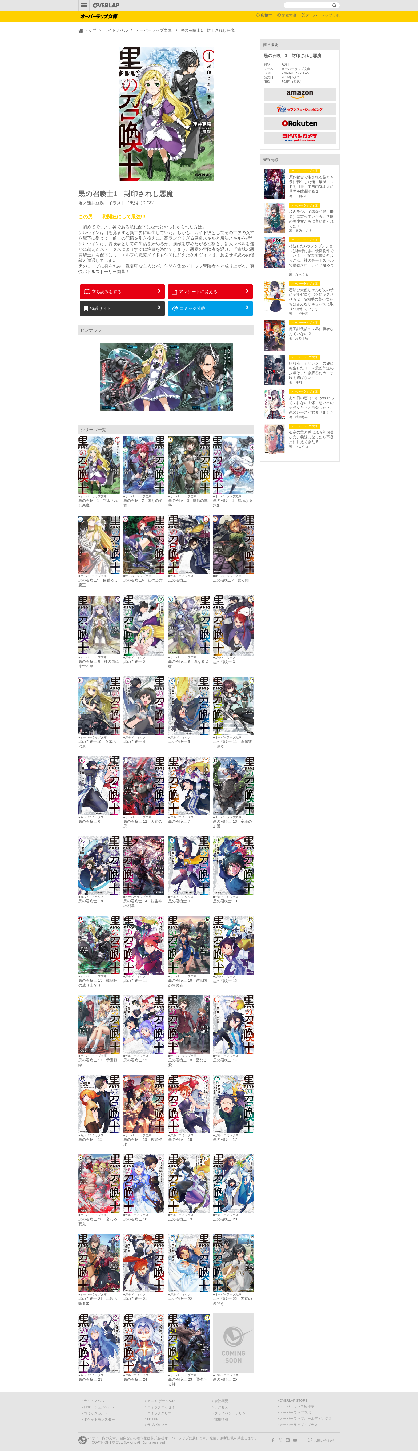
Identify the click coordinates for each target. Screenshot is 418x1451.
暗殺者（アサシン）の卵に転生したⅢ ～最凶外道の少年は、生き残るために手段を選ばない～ (311, 370)
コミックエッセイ (161, 1407)
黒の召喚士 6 (89, 821)
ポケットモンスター (99, 1419)
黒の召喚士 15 (90, 1139)
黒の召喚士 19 (180, 1219)
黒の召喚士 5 (179, 741)
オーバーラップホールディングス (306, 1419)
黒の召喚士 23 (90, 1379)
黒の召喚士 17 (225, 1139)
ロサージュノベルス (99, 1407)
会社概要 (221, 1401)
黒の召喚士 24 (135, 1379)
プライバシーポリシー (231, 1413)
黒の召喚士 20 (225, 1219)
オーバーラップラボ (323, 15)
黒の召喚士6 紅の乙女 (143, 580)
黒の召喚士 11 (135, 981)
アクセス (221, 1407)
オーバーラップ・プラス (299, 1425)
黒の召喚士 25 (225, 1379)
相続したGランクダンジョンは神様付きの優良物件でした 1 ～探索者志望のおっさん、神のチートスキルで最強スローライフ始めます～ (311, 258)
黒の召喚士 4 (134, 741)
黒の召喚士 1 (179, 580)
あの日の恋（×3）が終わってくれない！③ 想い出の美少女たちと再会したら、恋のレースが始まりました (311, 405)
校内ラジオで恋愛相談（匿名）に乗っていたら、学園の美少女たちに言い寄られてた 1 (311, 218)
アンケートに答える (194, 291)
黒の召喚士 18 (135, 1219)
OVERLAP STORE (294, 1401)
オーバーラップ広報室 (297, 1406)
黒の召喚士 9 (179, 901)
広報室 (266, 15)
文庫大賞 (289, 15)
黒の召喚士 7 (179, 821)
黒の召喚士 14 (225, 1060)
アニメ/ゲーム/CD (161, 1401)
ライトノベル (116, 30)
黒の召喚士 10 (225, 901)
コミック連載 (188, 308)
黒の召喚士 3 (224, 662)
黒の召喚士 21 (135, 1298)
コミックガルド (96, 1413)
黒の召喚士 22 (180, 1298)
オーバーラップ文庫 (154, 30)
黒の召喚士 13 (135, 1060)
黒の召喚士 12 (225, 981)
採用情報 (221, 1419)
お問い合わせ (324, 1440)
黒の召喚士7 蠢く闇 (231, 580)
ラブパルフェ (157, 1425)
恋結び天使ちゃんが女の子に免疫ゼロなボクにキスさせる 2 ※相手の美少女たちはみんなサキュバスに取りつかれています (311, 299)
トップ (90, 30)
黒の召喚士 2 (134, 662)
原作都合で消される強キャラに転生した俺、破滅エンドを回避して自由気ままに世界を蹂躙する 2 (311, 184)
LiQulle (152, 1419)
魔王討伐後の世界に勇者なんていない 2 (311, 331)
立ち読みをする (103, 291)
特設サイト (97, 308)
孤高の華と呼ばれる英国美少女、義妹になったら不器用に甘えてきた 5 (311, 437)
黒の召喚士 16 (180, 1139)
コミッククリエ (159, 1413)
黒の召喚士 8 (90, 901)
